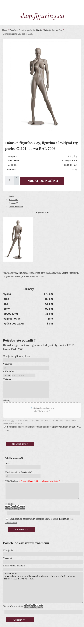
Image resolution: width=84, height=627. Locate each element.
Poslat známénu (16, 206)
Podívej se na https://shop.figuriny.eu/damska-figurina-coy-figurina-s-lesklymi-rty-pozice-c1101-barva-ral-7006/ (43, 587)
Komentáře (14, 203)
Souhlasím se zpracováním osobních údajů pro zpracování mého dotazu (41, 426)
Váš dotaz (13, 199)
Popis (11, 196)
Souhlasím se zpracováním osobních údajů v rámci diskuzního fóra (41, 519)
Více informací (11, 523)
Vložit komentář (14, 458)
